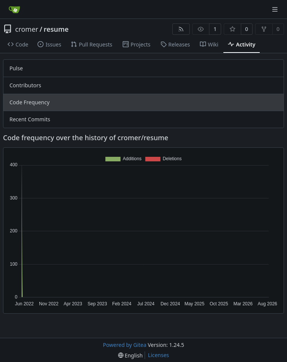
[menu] (130, 355)
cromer (26, 29)
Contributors (25, 85)
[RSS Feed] (181, 29)
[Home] (14, 9)
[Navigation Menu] (275, 9)
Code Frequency (29, 102)
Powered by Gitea (125, 344)
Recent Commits (29, 119)
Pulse (16, 68)
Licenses (158, 355)
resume (56, 29)
